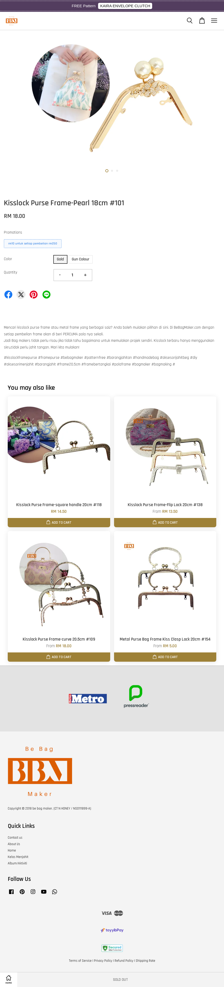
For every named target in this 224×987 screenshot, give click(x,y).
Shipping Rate (145, 961)
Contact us (15, 838)
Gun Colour (80, 259)
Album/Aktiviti (17, 863)
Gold (60, 259)
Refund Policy (124, 961)
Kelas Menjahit (18, 857)
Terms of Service (80, 961)
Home (12, 850)
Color (8, 259)
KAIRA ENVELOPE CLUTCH (125, 6)
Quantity (10, 272)
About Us (14, 844)
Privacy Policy (103, 961)
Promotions (13, 232)
